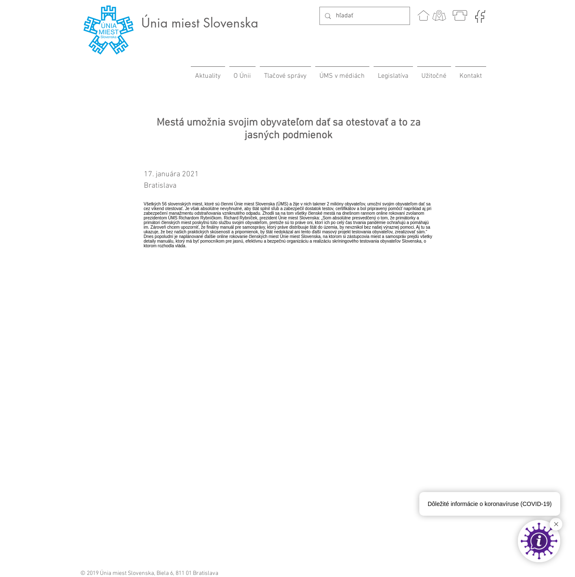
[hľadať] (364, 16)
